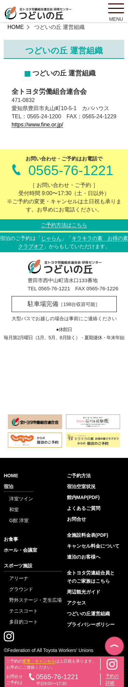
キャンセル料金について (93, 546)
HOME (16, 27)
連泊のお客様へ (83, 557)
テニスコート (23, 611)
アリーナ (18, 578)
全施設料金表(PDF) (87, 535)
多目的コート (23, 621)
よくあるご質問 (83, 508)
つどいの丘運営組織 (88, 613)
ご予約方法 (79, 475)
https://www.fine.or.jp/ (37, 124)
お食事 (11, 539)
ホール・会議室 (20, 550)
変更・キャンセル (39, 661)
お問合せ (76, 519)
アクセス (76, 602)
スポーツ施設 (18, 565)
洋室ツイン (21, 498)
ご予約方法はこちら (64, 225)
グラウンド (21, 589)
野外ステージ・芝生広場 (35, 600)
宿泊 (8, 486)
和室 (14, 509)
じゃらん (51, 238)
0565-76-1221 (70, 170)
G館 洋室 (19, 520)
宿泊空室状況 (81, 486)
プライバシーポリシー (91, 624)
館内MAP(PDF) (83, 497)
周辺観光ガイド (83, 592)
